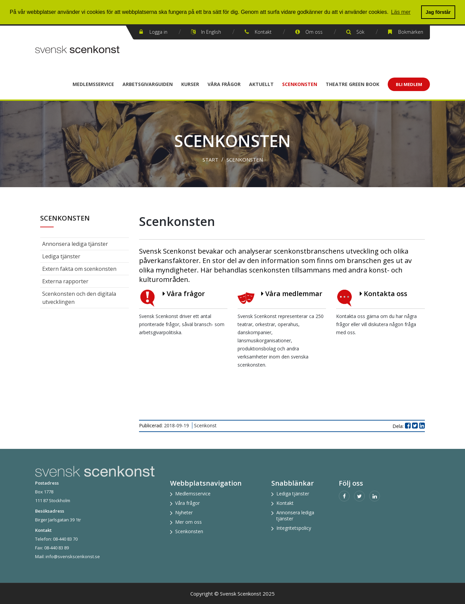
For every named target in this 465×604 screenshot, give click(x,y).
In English (211, 32)
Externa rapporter (65, 281)
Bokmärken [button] (410, 32)
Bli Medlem (409, 84)
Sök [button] (360, 32)
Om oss (314, 32)
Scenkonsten (299, 84)
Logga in (158, 32)
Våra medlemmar (291, 293)
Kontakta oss (383, 293)
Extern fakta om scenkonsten (79, 268)
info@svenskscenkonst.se (73, 556)
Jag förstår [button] (438, 12)
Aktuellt (261, 84)
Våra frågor (224, 84)
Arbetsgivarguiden (147, 84)
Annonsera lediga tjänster (75, 244)
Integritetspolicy (293, 528)
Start (210, 159)
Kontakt (263, 32)
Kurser (190, 84)
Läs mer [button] (401, 12)
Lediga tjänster (61, 256)
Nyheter (184, 512)
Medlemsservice (93, 84)
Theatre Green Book (352, 84)
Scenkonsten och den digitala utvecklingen (79, 298)
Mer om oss (188, 522)
